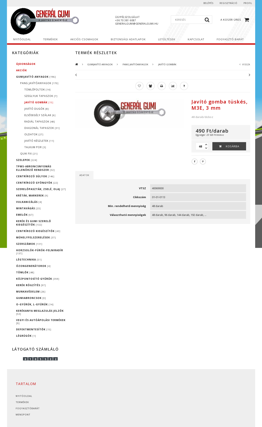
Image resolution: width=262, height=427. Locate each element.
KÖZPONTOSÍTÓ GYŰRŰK (37, 279)
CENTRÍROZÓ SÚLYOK (35, 176)
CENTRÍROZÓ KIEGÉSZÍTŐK (38, 231)
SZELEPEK (26, 160)
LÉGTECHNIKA (29, 259)
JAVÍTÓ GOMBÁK (38, 102)
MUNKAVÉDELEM (30, 291)
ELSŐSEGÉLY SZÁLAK (40, 115)
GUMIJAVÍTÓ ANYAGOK (36, 77)
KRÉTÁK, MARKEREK (32, 195)
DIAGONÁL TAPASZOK (42, 128)
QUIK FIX (29, 153)
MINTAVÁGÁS (28, 208)
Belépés (208, 3)
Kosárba (232, 146)
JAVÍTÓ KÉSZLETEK (39, 141)
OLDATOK (33, 134)
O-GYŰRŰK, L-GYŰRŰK (35, 304)
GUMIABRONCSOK (31, 298)
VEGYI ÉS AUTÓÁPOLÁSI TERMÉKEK (41, 321)
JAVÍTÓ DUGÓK (36, 109)
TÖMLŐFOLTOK (37, 89)
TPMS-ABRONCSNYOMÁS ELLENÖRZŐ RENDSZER (35, 168)
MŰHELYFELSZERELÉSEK (36, 237)
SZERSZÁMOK (29, 244)
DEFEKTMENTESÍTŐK (33, 329)
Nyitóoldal (24, 395)
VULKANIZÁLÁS (29, 202)
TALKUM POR (35, 147)
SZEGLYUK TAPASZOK (40, 96)
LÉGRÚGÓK (26, 336)
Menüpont (23, 414)
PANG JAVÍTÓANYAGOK (39, 83)
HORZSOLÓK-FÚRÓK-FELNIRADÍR (39, 252)
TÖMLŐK (25, 272)
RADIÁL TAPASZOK (39, 121)
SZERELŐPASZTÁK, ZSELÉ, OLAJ (41, 189)
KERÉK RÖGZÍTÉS (31, 285)
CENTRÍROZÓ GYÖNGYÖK (37, 182)
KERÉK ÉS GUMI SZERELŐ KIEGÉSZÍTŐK (33, 222)
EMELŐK (24, 214)
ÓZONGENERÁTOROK (33, 266)
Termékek (22, 402)
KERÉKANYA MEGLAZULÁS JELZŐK (40, 312)
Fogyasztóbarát (28, 408)
